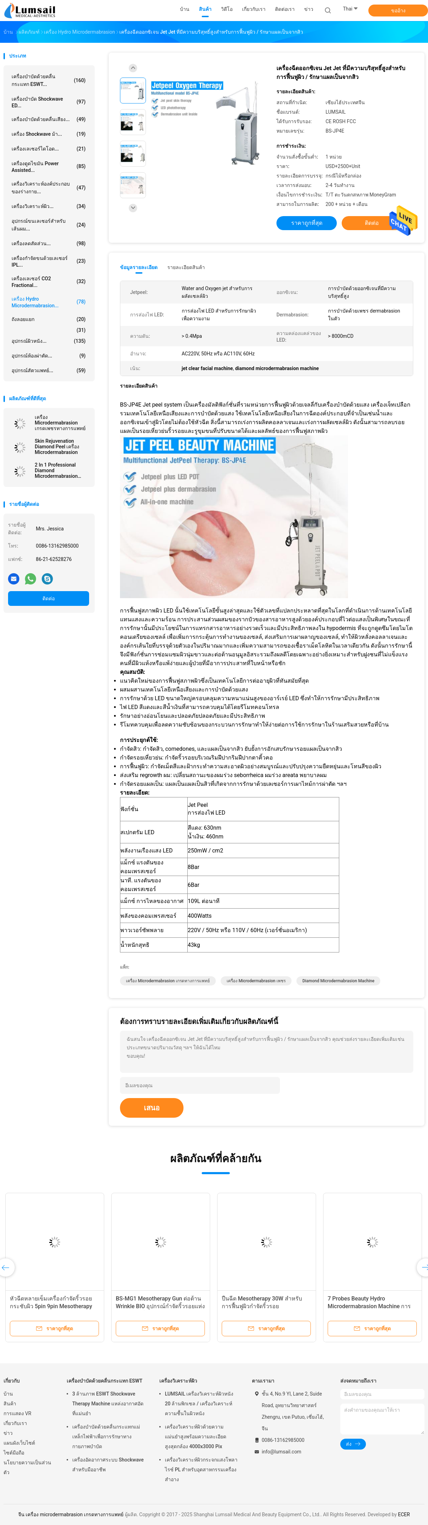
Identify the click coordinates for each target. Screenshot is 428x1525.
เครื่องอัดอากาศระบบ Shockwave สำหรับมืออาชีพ (107, 1464)
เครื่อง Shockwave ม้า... (49, 134)
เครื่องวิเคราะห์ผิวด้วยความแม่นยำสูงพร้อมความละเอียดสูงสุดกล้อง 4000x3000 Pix (195, 1436)
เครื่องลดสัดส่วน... (49, 243)
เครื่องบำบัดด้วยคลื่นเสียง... (49, 119)
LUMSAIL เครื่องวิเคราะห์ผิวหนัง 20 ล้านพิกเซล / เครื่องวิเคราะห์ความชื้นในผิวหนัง (199, 1403)
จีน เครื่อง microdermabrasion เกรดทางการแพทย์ (70, 1514)
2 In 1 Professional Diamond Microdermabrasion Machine (56, 470)
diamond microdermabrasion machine (338, 980)
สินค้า (10, 1403)
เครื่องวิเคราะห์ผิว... (49, 206)
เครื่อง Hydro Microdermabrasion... (49, 302)
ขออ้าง (398, 10)
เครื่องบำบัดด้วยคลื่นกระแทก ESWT (104, 1381)
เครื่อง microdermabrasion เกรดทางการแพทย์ (168, 980)
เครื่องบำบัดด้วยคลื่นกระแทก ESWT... (49, 80)
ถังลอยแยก (49, 319)
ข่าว (8, 1433)
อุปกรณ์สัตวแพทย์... (49, 370)
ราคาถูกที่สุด (306, 223)
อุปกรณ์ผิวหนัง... (49, 341)
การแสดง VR (17, 1413)
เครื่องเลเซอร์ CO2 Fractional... (49, 282)
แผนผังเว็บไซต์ (19, 1443)
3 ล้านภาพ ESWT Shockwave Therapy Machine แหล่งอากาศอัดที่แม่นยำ (107, 1403)
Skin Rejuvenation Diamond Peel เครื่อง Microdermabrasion (57, 446)
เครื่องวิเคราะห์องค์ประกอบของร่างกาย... (49, 187)
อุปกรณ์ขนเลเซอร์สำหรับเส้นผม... (49, 225)
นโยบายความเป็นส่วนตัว (27, 1467)
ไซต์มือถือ (14, 1453)
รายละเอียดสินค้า (186, 267)
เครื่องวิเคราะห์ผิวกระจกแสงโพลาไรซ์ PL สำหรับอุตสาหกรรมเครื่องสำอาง (201, 1469)
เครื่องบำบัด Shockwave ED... (49, 102)
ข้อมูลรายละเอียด (139, 267)
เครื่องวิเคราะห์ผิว (178, 1381)
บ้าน (8, 1394)
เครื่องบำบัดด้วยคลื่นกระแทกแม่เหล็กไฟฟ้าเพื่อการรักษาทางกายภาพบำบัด (106, 1436)
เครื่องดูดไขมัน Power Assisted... (49, 167)
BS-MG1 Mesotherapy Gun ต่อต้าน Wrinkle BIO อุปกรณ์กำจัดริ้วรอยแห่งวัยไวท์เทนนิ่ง (160, 1306)
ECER (404, 1514)
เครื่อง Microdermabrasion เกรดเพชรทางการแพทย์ (60, 422)
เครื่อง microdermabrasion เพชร (256, 980)
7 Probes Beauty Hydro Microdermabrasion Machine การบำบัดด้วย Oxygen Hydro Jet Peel (369, 1306)
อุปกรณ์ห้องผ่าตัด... (49, 355)
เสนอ (152, 1108)
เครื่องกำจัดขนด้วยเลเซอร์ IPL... (49, 261)
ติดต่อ (48, 598)
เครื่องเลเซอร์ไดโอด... (49, 148)
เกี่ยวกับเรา (15, 1423)
